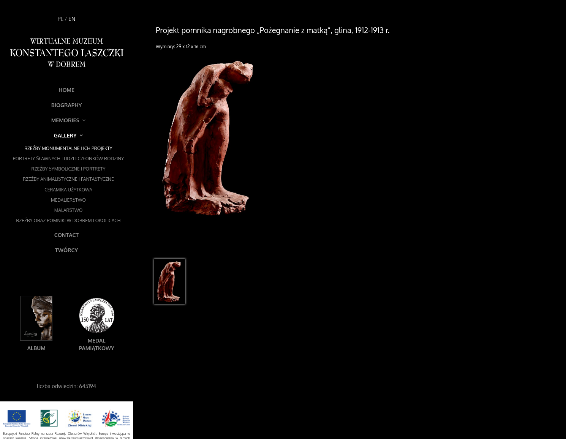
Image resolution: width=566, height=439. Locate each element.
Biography (66, 105)
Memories (68, 120)
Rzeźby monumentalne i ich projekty (68, 148)
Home (66, 90)
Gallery (68, 135)
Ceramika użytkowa (68, 190)
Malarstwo (68, 210)
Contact (66, 235)
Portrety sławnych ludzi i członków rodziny (68, 158)
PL (60, 19)
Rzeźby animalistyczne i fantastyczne (68, 179)
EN (71, 19)
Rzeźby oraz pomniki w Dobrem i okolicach (68, 220)
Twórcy (66, 250)
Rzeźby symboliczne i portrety (69, 169)
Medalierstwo (68, 200)
